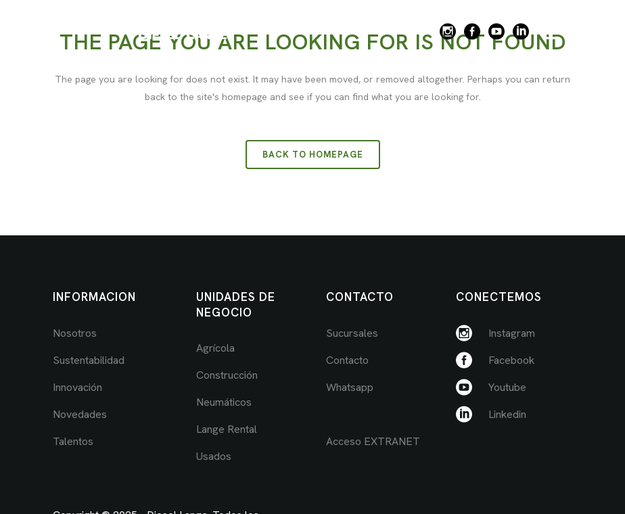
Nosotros (75, 333)
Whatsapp (349, 387)
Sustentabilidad (88, 360)
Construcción (227, 375)
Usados (213, 456)
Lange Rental (226, 429)
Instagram (511, 333)
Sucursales (352, 333)
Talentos (73, 441)
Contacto (347, 360)
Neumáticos (224, 402)
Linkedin (507, 414)
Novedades (80, 414)
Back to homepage (312, 154)
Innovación (77, 387)
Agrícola (215, 348)
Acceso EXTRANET (373, 441)
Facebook (511, 360)
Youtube (507, 387)
